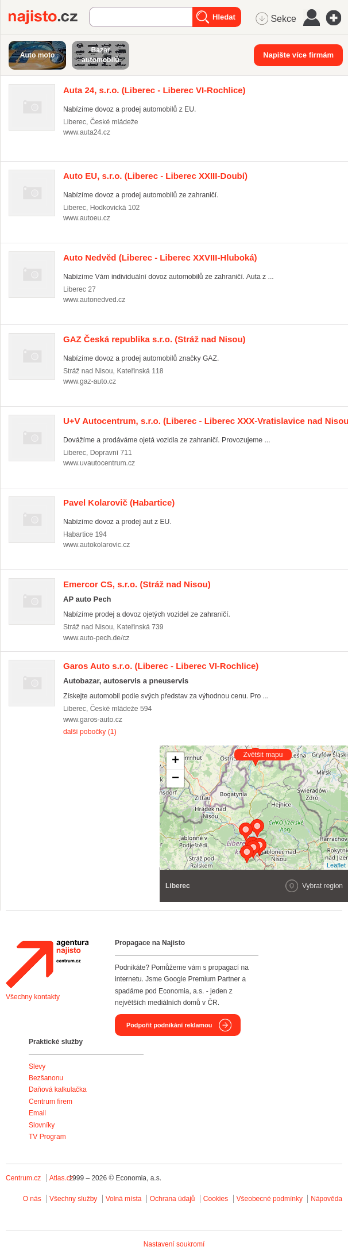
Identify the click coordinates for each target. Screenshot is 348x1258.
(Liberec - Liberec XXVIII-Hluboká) (160, 257)
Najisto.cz (49, 17)
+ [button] (175, 761)
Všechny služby (74, 1199)
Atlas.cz (61, 1178)
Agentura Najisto (47, 964)
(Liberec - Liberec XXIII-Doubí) (155, 176)
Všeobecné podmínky (270, 1199)
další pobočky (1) (90, 732)
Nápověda (326, 1199)
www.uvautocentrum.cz (99, 463)
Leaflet (336, 865)
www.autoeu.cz (86, 218)
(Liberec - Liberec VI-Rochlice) (154, 90)
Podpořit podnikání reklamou (169, 1025)
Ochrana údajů (172, 1199)
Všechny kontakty (33, 997)
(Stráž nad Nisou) (154, 339)
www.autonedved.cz (94, 300)
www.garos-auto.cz (92, 720)
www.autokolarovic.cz (96, 545)
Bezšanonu (46, 1078)
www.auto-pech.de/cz (96, 638)
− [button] (175, 778)
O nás (32, 1199)
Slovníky (42, 1125)
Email (37, 1113)
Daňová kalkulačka (58, 1089)
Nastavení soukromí (174, 1244)
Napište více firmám (298, 55)
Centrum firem (50, 1102)
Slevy (37, 1066)
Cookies (215, 1199)
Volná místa (124, 1199)
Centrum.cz (23, 1178)
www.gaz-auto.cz (89, 381)
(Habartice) (119, 502)
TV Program (47, 1137)
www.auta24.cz (86, 132)
